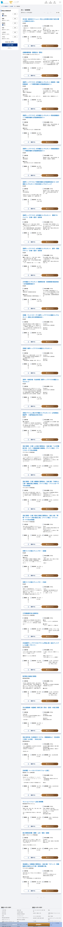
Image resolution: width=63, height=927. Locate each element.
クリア (9, 47)
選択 (15, 14)
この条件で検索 (9, 45)
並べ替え (58, 12)
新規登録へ (39, 924)
